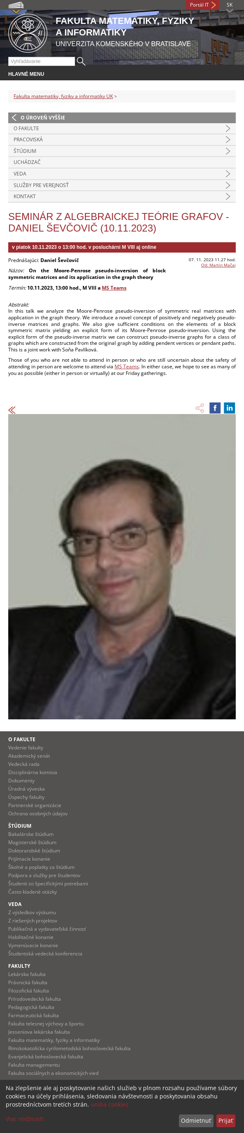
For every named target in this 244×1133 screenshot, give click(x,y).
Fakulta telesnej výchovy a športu (46, 1023)
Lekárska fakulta (27, 974)
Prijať (225, 1120)
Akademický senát (29, 755)
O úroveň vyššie (43, 117)
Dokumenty (21, 780)
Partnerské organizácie (34, 805)
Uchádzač (27, 162)
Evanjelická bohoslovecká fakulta (45, 1056)
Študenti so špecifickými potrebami (48, 883)
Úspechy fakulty (26, 797)
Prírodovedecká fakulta (34, 998)
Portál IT (199, 4)
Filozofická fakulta (28, 990)
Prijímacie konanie (29, 858)
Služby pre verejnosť (41, 185)
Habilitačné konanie (31, 937)
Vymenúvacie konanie (33, 945)
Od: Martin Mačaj (218, 265)
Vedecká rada (24, 764)
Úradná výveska (26, 788)
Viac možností (25, 1119)
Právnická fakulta (27, 982)
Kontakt (25, 196)
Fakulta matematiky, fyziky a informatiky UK (63, 96)
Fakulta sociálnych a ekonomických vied (53, 1073)
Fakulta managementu (34, 1064)
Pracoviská (28, 139)
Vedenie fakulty (25, 747)
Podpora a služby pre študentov (44, 875)
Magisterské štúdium (32, 842)
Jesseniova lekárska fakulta (39, 1031)
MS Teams (114, 287)
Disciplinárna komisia (32, 772)
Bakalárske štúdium (31, 834)
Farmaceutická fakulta (33, 1015)
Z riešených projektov (32, 920)
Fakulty (19, 965)
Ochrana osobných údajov (38, 813)
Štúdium (25, 150)
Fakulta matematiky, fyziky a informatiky (54, 1040)
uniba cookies (110, 1104)
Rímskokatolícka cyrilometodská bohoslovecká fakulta (69, 1048)
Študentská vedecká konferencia (45, 953)
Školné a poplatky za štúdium (41, 867)
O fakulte (26, 128)
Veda (20, 173)
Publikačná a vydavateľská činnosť (47, 928)
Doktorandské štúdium (34, 850)
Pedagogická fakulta (31, 1007)
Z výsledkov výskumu (32, 912)
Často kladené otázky (32, 891)
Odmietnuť (196, 1120)
